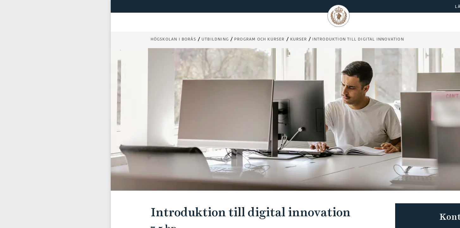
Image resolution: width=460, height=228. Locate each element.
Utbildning (215, 39)
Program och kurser (259, 39)
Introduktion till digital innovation (358, 39)
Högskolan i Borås (173, 39)
